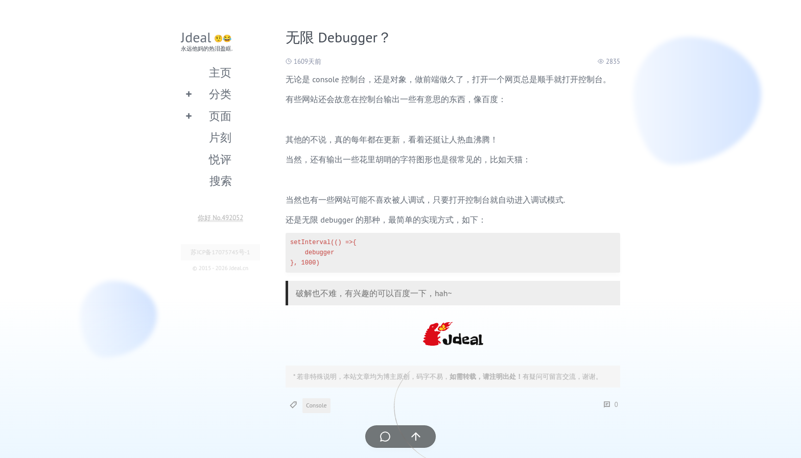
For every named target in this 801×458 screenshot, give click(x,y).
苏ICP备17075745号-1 (220, 252)
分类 (220, 93)
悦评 (220, 159)
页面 (220, 115)
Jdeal (196, 37)
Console (316, 405)
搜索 (220, 180)
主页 (220, 72)
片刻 (220, 137)
